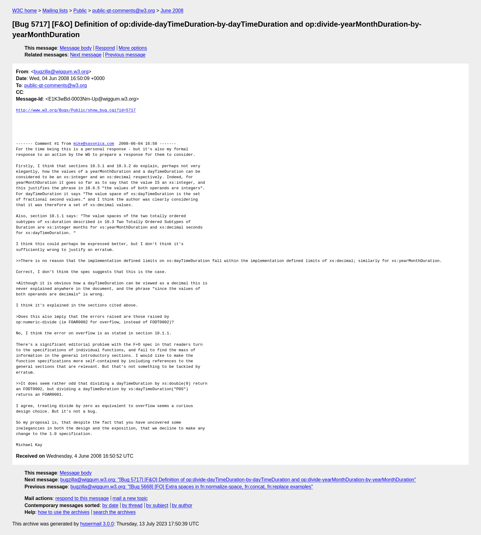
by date (110, 505)
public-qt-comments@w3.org (123, 10)
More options (133, 48)
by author (182, 505)
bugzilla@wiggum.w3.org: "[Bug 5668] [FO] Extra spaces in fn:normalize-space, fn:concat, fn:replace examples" (191, 486)
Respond (105, 48)
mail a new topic (130, 498)
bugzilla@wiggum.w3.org (61, 71)
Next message (86, 54)
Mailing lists (55, 10)
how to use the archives (64, 512)
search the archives (114, 512)
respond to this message (82, 498)
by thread (132, 505)
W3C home (24, 10)
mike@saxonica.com (93, 144)
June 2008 (171, 10)
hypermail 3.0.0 (97, 523)
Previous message (125, 54)
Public (80, 10)
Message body (76, 48)
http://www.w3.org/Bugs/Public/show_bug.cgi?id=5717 (76, 110)
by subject (157, 505)
